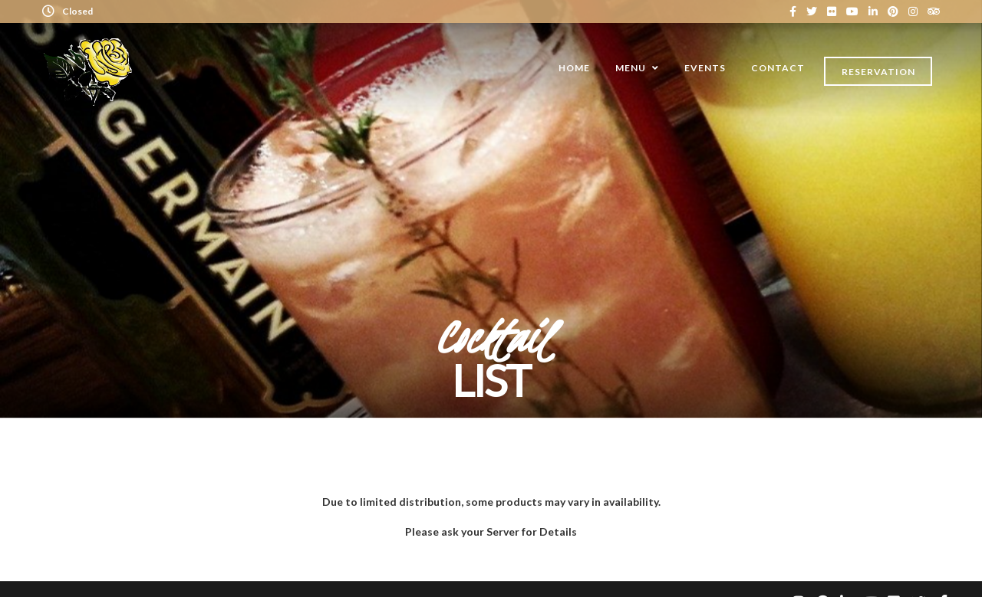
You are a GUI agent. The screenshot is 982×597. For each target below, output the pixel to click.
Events (705, 68)
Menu (630, 68)
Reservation (878, 71)
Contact (778, 68)
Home (574, 68)
